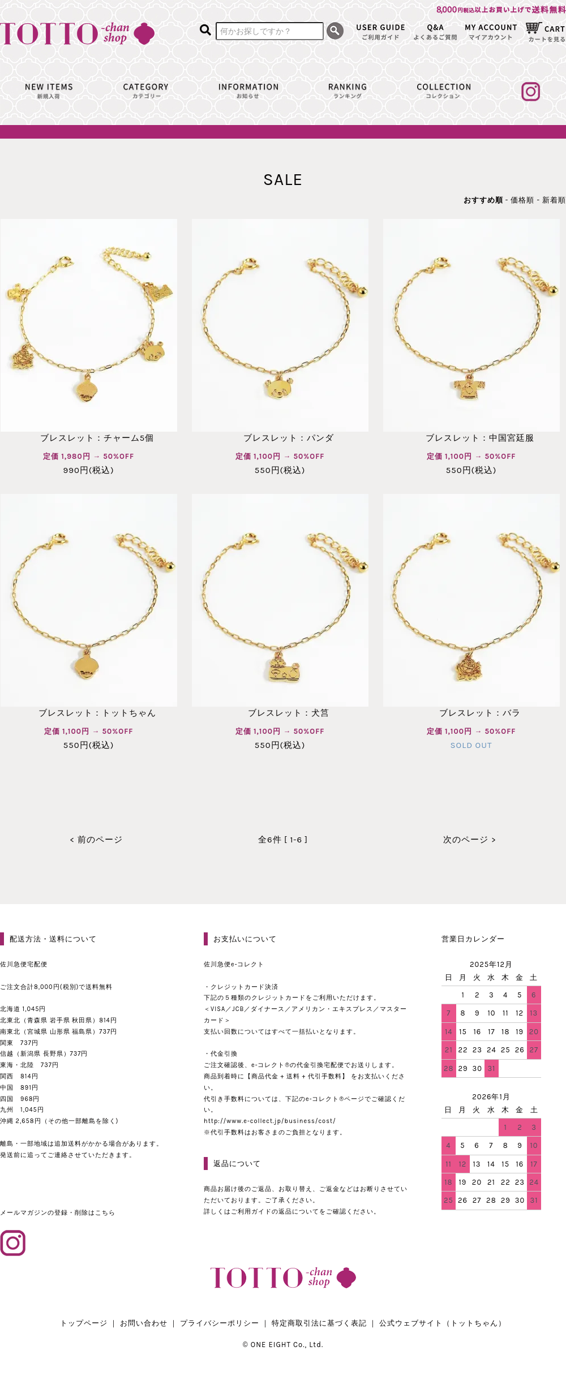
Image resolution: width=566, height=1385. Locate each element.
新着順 (554, 200)
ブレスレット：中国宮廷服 (471, 438)
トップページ (84, 1323)
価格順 (522, 200)
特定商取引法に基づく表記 (319, 1323)
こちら (105, 1212)
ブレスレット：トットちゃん (89, 713)
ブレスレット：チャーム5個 (88, 438)
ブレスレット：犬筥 (280, 713)
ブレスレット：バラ (471, 713)
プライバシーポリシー (219, 1323)
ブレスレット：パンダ (280, 438)
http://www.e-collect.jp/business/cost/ (270, 1121)
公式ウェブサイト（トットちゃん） (442, 1323)
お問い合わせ (144, 1323)
